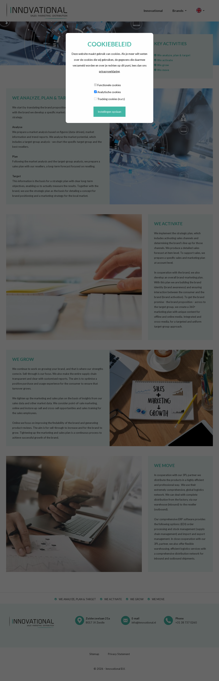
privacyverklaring (109, 71)
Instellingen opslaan (109, 111)
